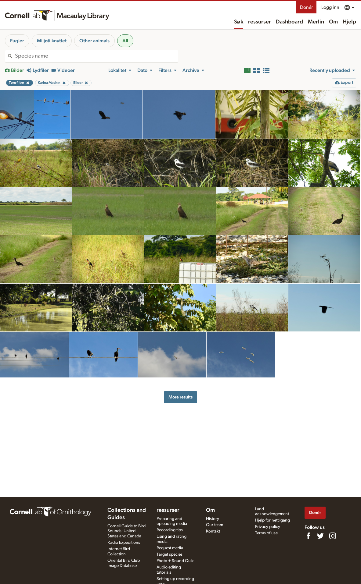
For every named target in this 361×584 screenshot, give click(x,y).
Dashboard (289, 22)
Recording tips (170, 530)
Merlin (316, 22)
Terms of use (266, 533)
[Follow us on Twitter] (320, 536)
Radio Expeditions (123, 542)
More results (180, 397)
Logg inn (330, 7)
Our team (214, 525)
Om (333, 22)
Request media (170, 548)
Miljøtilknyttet (52, 40)
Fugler (17, 40)
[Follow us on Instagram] (332, 536)
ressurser (259, 22)
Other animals (94, 40)
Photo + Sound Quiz (175, 561)
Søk (238, 22)
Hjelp (349, 22)
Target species (169, 554)
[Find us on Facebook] (308, 536)
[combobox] (96, 56)
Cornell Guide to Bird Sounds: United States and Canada (126, 531)
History (212, 519)
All (125, 40)
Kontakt (213, 531)
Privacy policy (267, 527)
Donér (306, 7)
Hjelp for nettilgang (272, 520)
